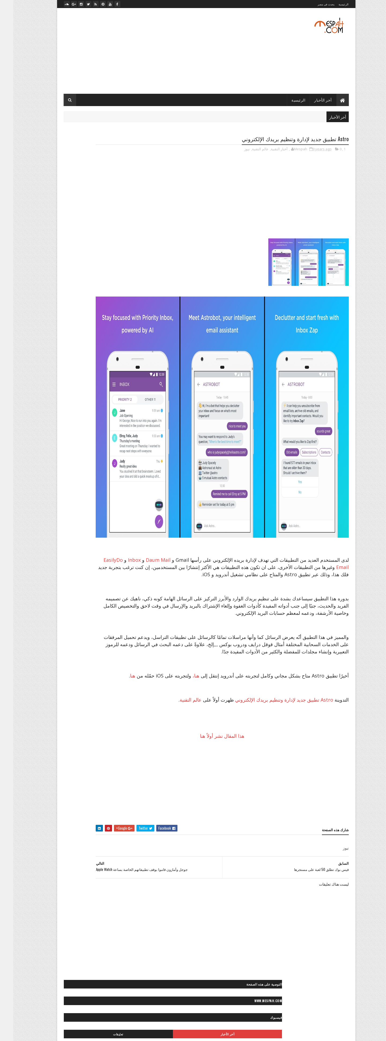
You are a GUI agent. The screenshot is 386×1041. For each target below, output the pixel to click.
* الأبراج (126, 711)
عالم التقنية (247, 150)
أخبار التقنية (266, 150)
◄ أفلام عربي (108, 794)
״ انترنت (126, 401)
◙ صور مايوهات (122, 603)
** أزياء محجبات (79, 721)
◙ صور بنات (86, 556)
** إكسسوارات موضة (98, 730)
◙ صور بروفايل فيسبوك (116, 556)
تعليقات (72, 194)
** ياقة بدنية (94, 768)
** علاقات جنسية (121, 749)
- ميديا (128, 274)
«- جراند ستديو (63, 857)
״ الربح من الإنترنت (78, 392)
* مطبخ (71, 711)
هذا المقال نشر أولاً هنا (240, 766)
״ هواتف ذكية (103, 411)
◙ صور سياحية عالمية (118, 584)
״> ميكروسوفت (80, 429)
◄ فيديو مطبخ (69, 803)
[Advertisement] (148, 50)
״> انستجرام (70, 420)
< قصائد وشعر (99, 685)
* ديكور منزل (106, 711)
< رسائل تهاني (69, 676)
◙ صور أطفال (63, 528)
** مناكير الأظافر (73, 749)
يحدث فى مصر (313, 4)
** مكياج (97, 749)
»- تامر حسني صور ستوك (115, 885)
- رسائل (127, 238)
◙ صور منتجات (69, 613)
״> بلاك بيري (123, 429)
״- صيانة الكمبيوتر (76, 411)
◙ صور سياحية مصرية (83, 584)
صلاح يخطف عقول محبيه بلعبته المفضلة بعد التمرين (95, 317)
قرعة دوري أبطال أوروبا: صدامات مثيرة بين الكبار (97, 324)
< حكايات (109, 676)
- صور (128, 247)
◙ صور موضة (80, 622)
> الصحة (60, 455)
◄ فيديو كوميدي (96, 803)
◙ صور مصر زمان (120, 613)
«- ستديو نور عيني (120, 866)
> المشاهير (66, 465)
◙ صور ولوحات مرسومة (116, 641)
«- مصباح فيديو (88, 876)
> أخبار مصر (80, 455)
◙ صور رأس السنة (120, 575)
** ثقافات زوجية (91, 739)
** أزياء (101, 721)
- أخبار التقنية (124, 220)
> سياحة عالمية (92, 474)
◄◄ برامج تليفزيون (93, 812)
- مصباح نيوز (124, 265)
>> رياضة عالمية (121, 493)
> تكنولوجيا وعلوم (120, 474)
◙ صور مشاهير (70, 603)
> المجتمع (111, 465)
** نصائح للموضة (93, 758)
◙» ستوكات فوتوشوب (84, 650)
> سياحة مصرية (66, 474)
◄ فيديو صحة (123, 803)
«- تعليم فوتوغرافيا (119, 857)
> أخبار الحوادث (105, 455)
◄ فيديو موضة (122, 812)
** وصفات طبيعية (120, 768)
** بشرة (71, 730)
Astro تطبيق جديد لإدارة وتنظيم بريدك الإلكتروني (271, 730)
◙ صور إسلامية (64, 547)
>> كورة (100, 493)
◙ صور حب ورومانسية (117, 566)
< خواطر (90, 676)
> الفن (128, 465)
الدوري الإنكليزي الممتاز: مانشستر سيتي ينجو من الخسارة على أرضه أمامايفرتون (97, 332)
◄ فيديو (87, 794)
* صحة (86, 711)
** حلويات (67, 739)
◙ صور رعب (93, 575)
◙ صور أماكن (91, 538)
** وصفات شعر (65, 758)
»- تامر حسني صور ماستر (74, 885)
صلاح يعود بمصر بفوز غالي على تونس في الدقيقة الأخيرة (97, 309)
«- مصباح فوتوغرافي (118, 876)
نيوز (234, 150)
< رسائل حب (123, 685)
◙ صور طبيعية (99, 594)
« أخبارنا (103, 848)
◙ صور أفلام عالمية (119, 538)
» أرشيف (66, 876)
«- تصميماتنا (65, 848)
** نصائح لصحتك (121, 758)
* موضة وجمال (122, 721)
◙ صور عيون (74, 594)
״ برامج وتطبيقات (102, 401)
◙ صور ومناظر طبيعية (79, 641)
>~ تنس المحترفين (120, 502)
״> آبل (128, 420)
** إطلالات (125, 730)
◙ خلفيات (111, 528)
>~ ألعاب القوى (78, 493)
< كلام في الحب (73, 685)
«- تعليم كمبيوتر (90, 857)
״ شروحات (75, 401)
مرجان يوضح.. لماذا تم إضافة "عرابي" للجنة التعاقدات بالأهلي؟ (94, 298)
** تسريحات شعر (120, 739)
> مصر (128, 483)
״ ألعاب (102, 392)
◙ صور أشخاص (88, 528)
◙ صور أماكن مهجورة (118, 547)
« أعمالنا (85, 848)
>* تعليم (112, 483)
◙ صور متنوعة (96, 603)
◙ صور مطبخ (93, 613)
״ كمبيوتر (125, 411)
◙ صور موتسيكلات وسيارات (113, 622)
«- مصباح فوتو (92, 866)
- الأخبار (127, 229)
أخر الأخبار (310, 100)
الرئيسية (330, 4)
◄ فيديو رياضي (65, 794)
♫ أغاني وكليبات (90, 822)
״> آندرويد (110, 420)
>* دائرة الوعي (90, 483)
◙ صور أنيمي (89, 547)
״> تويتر (103, 429)
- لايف (128, 256)
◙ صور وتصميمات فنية (76, 631)
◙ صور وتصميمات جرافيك (115, 631)
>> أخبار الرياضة (64, 483)
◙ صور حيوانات (86, 566)
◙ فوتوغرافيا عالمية (119, 650)
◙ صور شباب (123, 594)
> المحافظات (89, 465)
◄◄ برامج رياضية (120, 822)
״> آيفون (91, 420)
